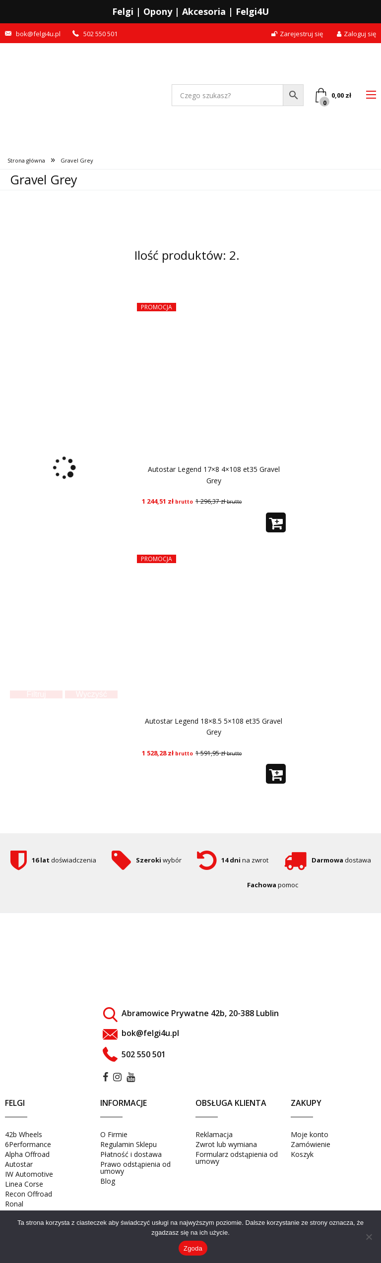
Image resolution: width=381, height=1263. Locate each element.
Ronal (14, 1203)
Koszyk (302, 1154)
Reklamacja (214, 1134)
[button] (276, 522)
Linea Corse (24, 1184)
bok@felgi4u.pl (38, 34)
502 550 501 (100, 34)
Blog (107, 1181)
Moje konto (309, 1134)
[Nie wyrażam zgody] (369, 1237)
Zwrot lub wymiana (226, 1144)
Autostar (19, 1164)
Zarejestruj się (297, 34)
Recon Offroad (28, 1194)
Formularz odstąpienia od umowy (236, 1157)
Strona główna (26, 160)
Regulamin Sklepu (128, 1144)
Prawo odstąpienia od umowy (135, 1167)
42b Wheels (23, 1134)
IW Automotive (29, 1174)
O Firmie (113, 1134)
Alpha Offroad (27, 1154)
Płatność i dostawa (131, 1154)
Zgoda (193, 1248)
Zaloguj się (356, 34)
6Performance (28, 1144)
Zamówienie (310, 1144)
